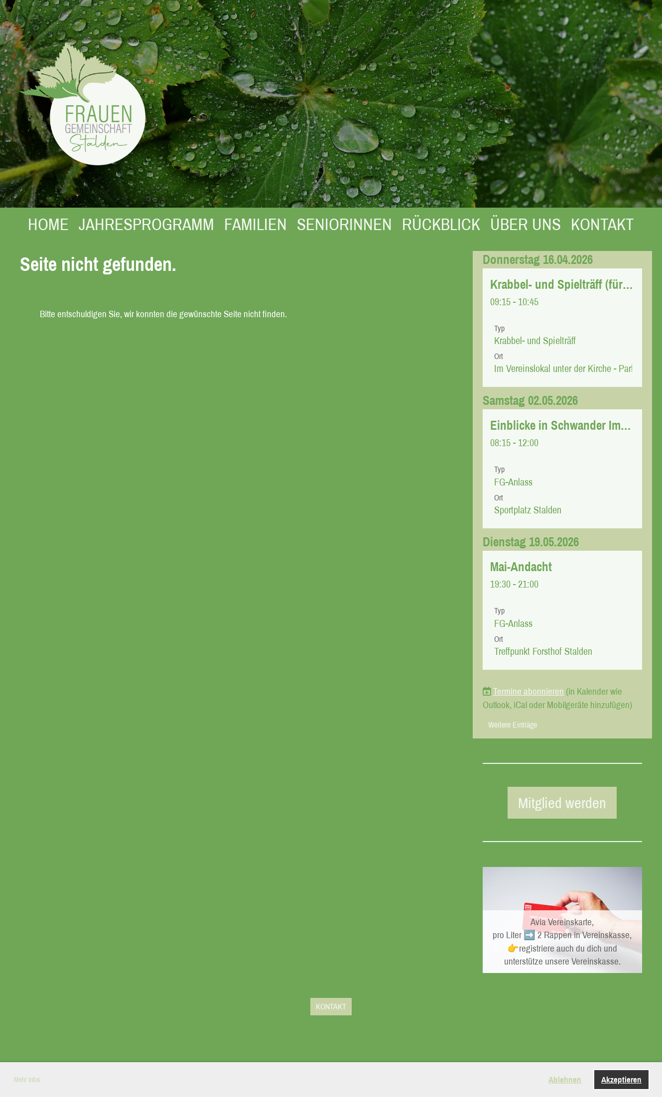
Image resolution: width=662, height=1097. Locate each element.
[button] (562, 327)
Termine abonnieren (528, 691)
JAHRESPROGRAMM (146, 224)
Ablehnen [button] (564, 1079)
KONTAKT (602, 224)
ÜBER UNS (525, 224)
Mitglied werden (562, 803)
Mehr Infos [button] (27, 1079)
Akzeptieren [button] (621, 1079)
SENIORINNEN (344, 224)
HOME (48, 224)
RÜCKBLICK (441, 224)
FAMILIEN (255, 224)
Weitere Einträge (512, 724)
